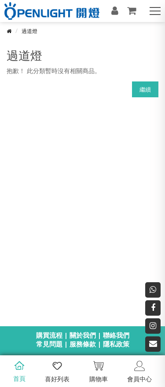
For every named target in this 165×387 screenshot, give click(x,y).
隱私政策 (116, 343)
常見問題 (49, 343)
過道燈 (29, 31)
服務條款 (83, 343)
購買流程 (49, 335)
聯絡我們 (116, 335)
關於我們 (83, 335)
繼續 (145, 89)
